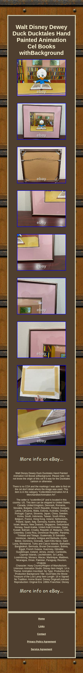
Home (41, 618)
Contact (41, 634)
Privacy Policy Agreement (41, 641)
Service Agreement (41, 649)
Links (41, 626)
